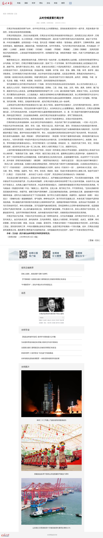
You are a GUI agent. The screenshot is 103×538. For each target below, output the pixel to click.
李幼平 (58, 320)
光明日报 (10, 13)
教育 (63, 3)
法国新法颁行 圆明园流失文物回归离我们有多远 (38, 347)
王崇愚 (53, 323)
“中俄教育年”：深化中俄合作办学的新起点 (36, 284)
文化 (48, 3)
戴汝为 (49, 320)
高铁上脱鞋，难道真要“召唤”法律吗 (34, 274)
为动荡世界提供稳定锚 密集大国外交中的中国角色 (39, 342)
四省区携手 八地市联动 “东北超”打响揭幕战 (37, 353)
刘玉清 (53, 320)
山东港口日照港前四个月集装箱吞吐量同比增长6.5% (51, 528)
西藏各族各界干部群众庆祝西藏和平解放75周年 (51, 474)
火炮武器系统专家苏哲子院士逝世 (51, 314)
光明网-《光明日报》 (47, 23)
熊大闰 (49, 323)
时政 (18, 3)
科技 (55, 3)
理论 (41, 3)
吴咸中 (45, 320)
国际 (26, 3)
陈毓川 (41, 320)
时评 (33, 3)
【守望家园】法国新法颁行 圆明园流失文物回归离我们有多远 (43, 279)
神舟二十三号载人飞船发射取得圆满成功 (51, 420)
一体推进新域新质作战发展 (49, 358)
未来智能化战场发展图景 (30, 358)
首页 (4, 13)
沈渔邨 (62, 323)
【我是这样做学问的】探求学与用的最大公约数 (38, 337)
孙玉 (45, 323)
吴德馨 (41, 323)
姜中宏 (58, 323)
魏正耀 (62, 320)
